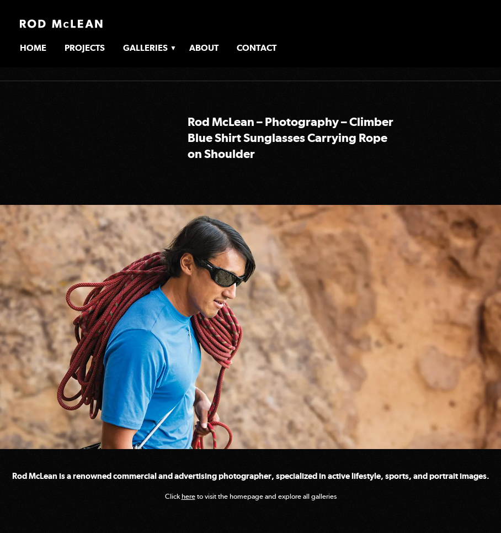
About (203, 48)
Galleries (145, 48)
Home (33, 48)
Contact (256, 48)
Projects (85, 48)
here (188, 496)
